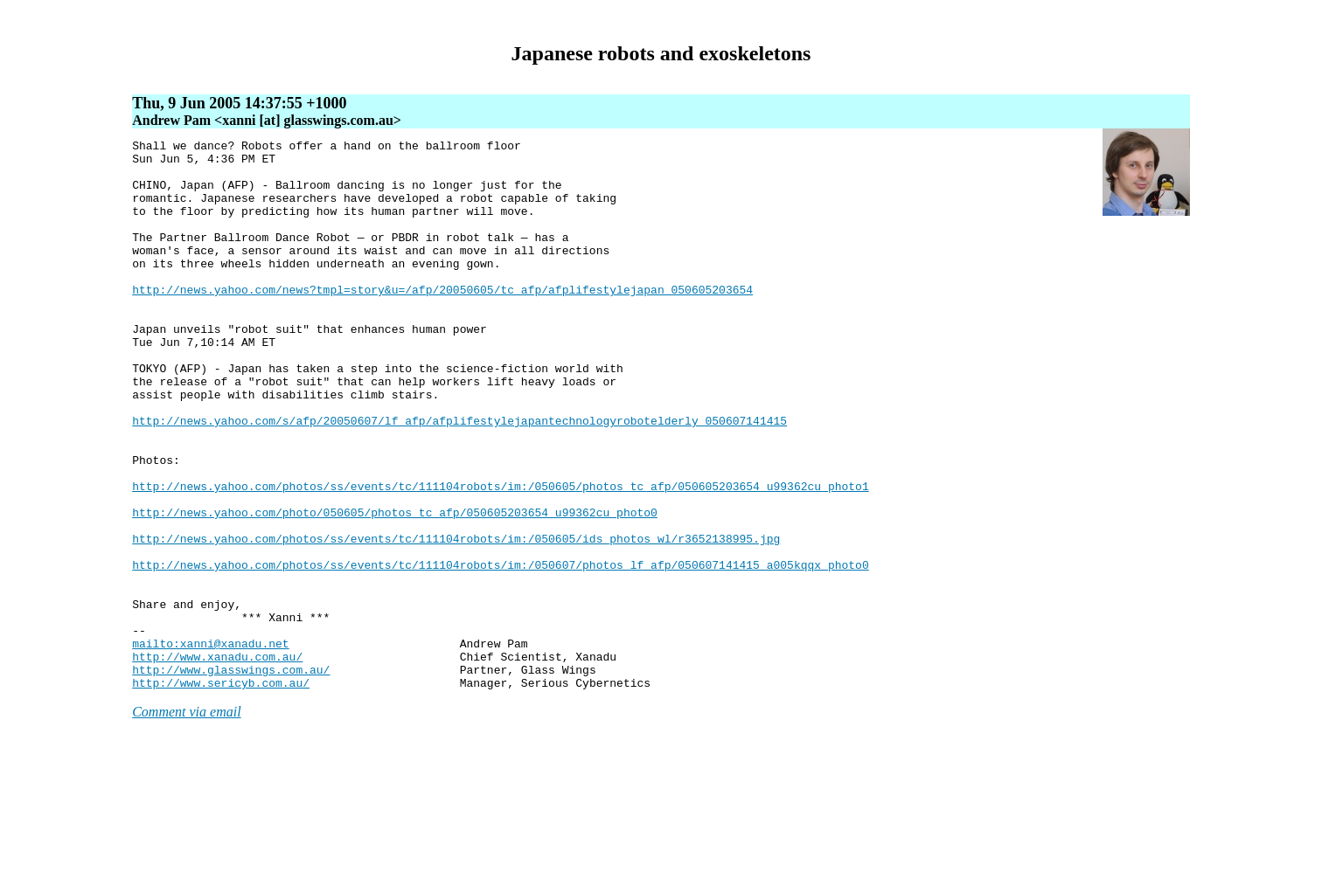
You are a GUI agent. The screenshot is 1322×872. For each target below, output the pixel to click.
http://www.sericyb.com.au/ (221, 792)
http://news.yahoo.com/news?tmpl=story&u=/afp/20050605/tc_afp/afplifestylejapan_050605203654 (442, 321)
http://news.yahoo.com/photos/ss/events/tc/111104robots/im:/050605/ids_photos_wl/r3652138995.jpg (456, 619)
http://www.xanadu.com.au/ (217, 761)
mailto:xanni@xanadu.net (210, 745)
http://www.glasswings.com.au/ (231, 777)
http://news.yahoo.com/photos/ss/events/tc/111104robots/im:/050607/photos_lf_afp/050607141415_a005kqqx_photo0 (500, 651)
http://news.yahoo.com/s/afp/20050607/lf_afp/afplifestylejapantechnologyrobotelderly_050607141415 (459, 478)
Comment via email (186, 821)
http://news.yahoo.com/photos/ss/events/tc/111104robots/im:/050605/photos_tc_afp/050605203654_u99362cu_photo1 (500, 556)
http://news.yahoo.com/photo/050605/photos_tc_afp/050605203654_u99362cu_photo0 (395, 588)
